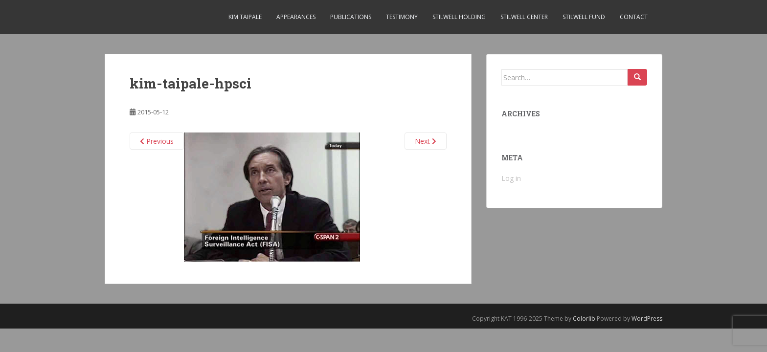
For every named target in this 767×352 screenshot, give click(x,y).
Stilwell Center (524, 17)
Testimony (402, 17)
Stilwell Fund (584, 17)
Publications (350, 17)
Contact (634, 17)
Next (425, 141)
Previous (157, 141)
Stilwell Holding (459, 17)
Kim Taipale (245, 17)
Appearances (296, 17)
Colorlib (584, 318)
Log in (511, 178)
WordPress (647, 318)
